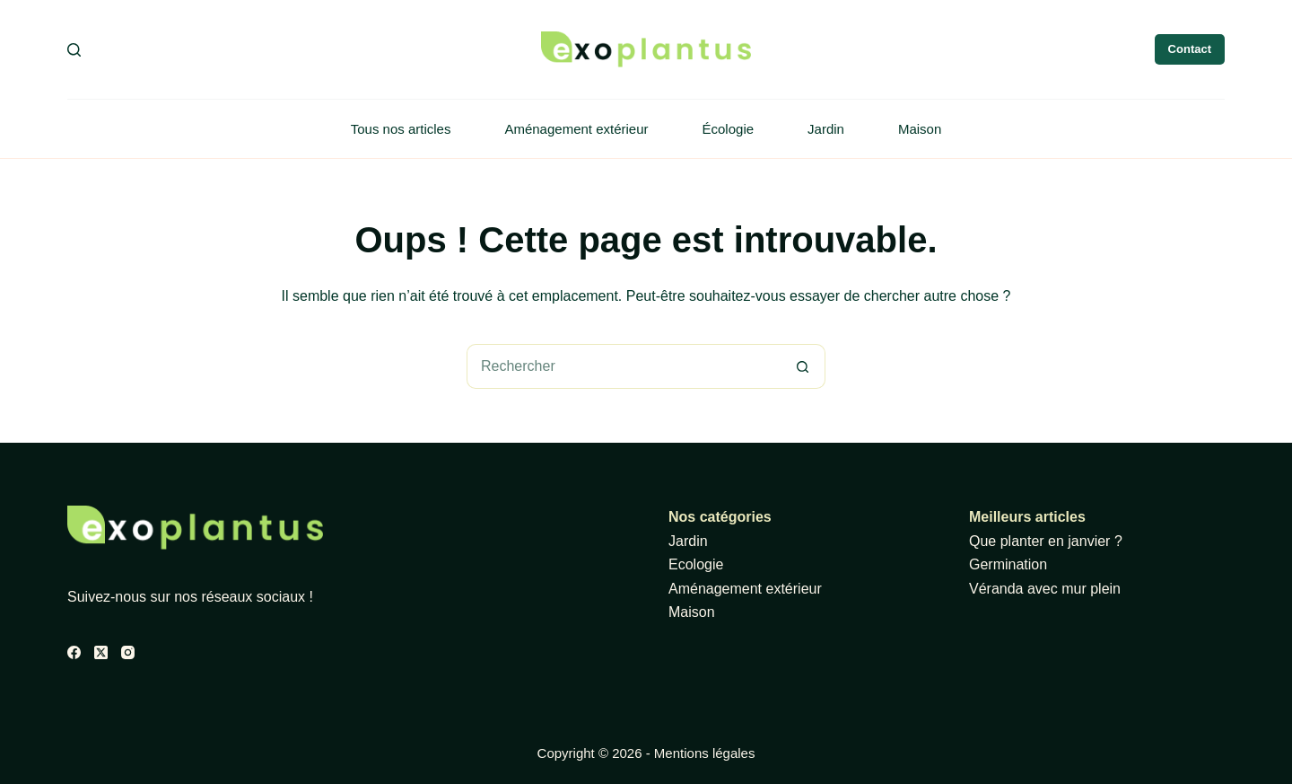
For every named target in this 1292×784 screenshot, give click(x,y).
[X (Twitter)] (101, 652)
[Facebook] (74, 652)
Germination (1008, 564)
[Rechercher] (74, 50)
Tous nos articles (401, 129)
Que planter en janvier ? (1045, 541)
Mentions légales (704, 753)
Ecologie (695, 564)
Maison (919, 129)
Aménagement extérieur (576, 129)
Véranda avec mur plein (1045, 588)
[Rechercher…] (624, 366)
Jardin (826, 129)
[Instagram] (128, 652)
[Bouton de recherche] (803, 366)
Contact (1189, 49)
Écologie (729, 129)
